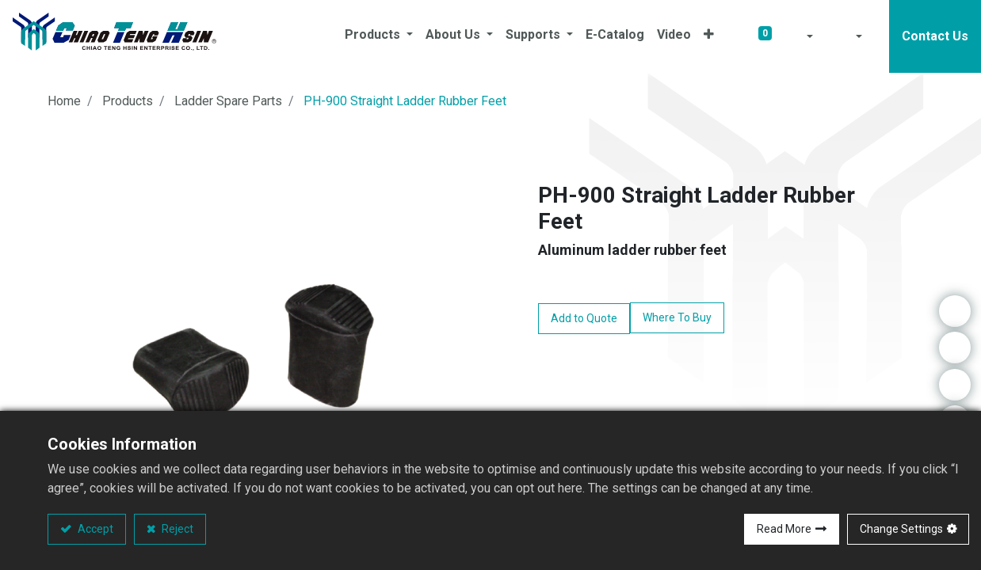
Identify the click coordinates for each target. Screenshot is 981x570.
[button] (708, 36)
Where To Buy (677, 317)
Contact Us (935, 36)
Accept (94, 528)
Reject (176, 528)
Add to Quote (584, 318)
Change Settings (901, 528)
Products (127, 100)
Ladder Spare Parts (228, 100)
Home (64, 100)
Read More (784, 528)
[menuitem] (615, 36)
